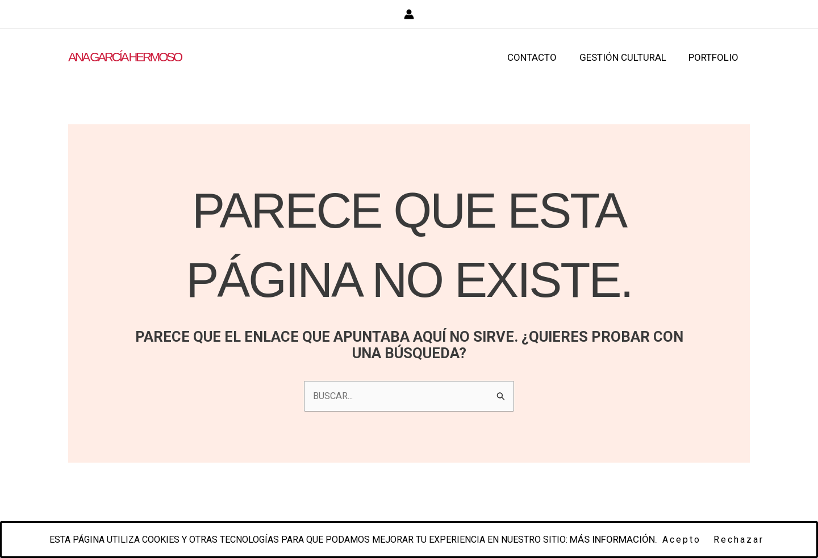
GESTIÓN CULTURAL (627, 57)
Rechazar (750, 539)
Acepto (693, 539)
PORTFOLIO (715, 57)
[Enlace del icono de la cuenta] (409, 14)
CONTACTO (540, 57)
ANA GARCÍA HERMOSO (124, 57)
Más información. (625, 539)
